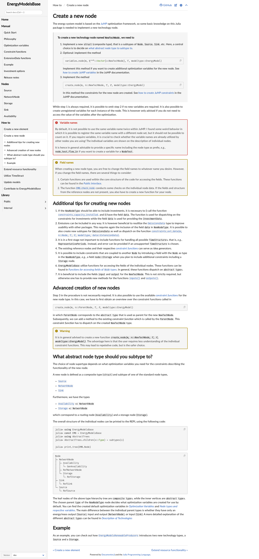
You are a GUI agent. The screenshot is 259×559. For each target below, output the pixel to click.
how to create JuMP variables (79, 72)
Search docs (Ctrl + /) (15, 12)
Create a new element (16, 129)
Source (8, 90)
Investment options (14, 71)
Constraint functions (15, 52)
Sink (6, 110)
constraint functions (127, 248)
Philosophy (10, 39)
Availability (10, 116)
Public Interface (92, 183)
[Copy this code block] (180, 60)
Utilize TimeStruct (14, 176)
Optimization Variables (141, 506)
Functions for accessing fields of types (93, 269)
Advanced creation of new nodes (86, 288)
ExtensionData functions (17, 58)
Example (8, 64)
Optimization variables (16, 45)
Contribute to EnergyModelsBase (22, 188)
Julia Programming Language (136, 555)
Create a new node (14, 136)
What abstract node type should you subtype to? (102, 356)
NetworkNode (12, 97)
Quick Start (10, 32)
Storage (8, 103)
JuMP (104, 23)
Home (4, 19)
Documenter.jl (108, 555)
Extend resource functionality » (169, 550)
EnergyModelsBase (23, 4)
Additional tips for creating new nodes (91, 203)
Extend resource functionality (20, 169)
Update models (12, 182)
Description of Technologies (117, 518)
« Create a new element (66, 550)
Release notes (11, 77)
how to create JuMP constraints (156, 93)
